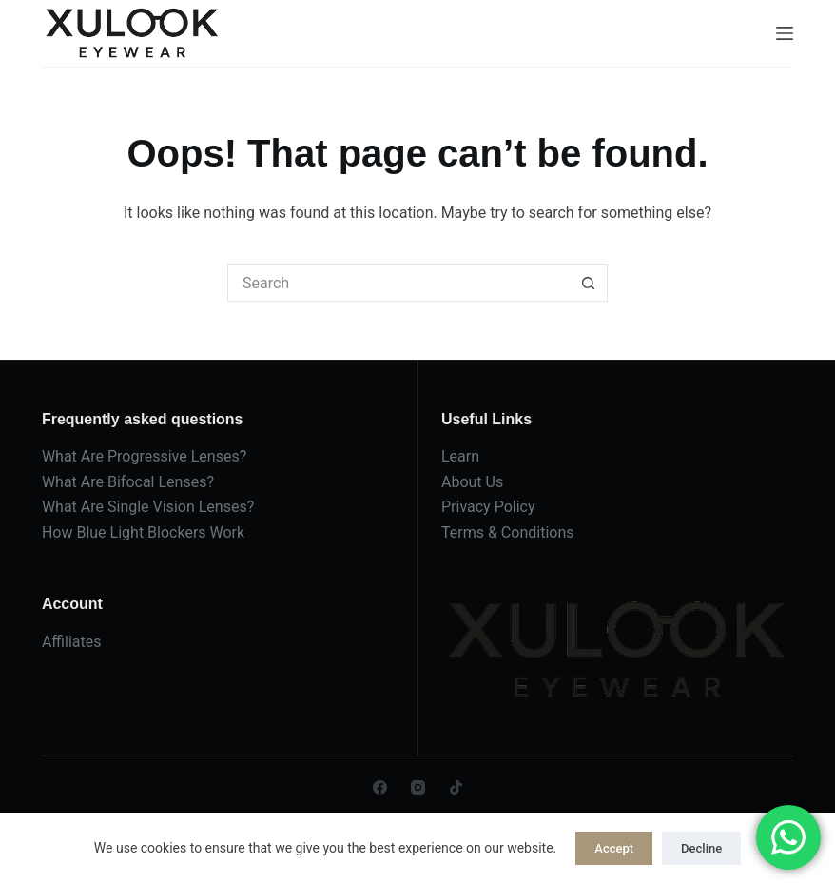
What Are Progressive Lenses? (144, 456)
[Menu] (784, 33)
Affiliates (72, 642)
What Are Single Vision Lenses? (148, 507)
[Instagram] (418, 787)
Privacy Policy (488, 507)
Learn (460, 456)
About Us (472, 482)
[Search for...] (398, 283)
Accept (613, 848)
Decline (701, 848)
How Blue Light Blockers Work (143, 532)
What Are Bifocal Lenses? (128, 482)
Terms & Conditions (507, 532)
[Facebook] (380, 787)
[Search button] (589, 283)
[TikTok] (456, 787)
